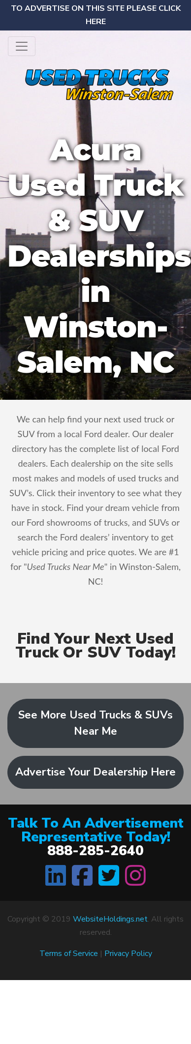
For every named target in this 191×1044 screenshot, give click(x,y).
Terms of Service (68, 953)
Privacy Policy (128, 953)
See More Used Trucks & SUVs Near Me (95, 723)
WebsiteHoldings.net (110, 919)
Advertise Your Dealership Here (95, 772)
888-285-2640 (95, 850)
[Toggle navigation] (21, 46)
